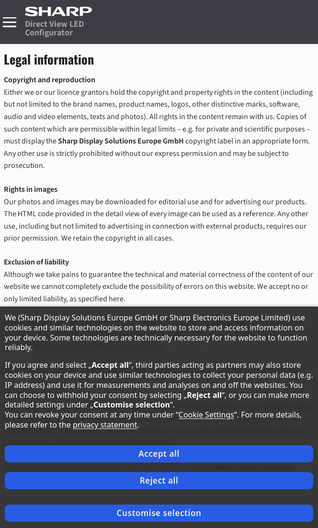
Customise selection (159, 512)
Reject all (159, 480)
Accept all (159, 453)
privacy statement (105, 424)
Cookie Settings (206, 414)
